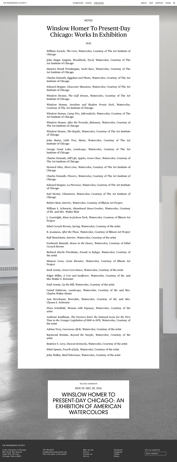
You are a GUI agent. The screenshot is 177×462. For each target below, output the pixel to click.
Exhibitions (78, 3)
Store (168, 3)
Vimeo (116, 456)
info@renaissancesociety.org (55, 452)
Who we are (88, 450)
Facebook (118, 450)
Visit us (86, 452)
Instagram (118, 452)
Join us (86, 456)
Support (159, 3)
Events (89, 3)
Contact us (87, 454)
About (144, 3)
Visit (151, 3)
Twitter (116, 454)
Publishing (99, 3)
